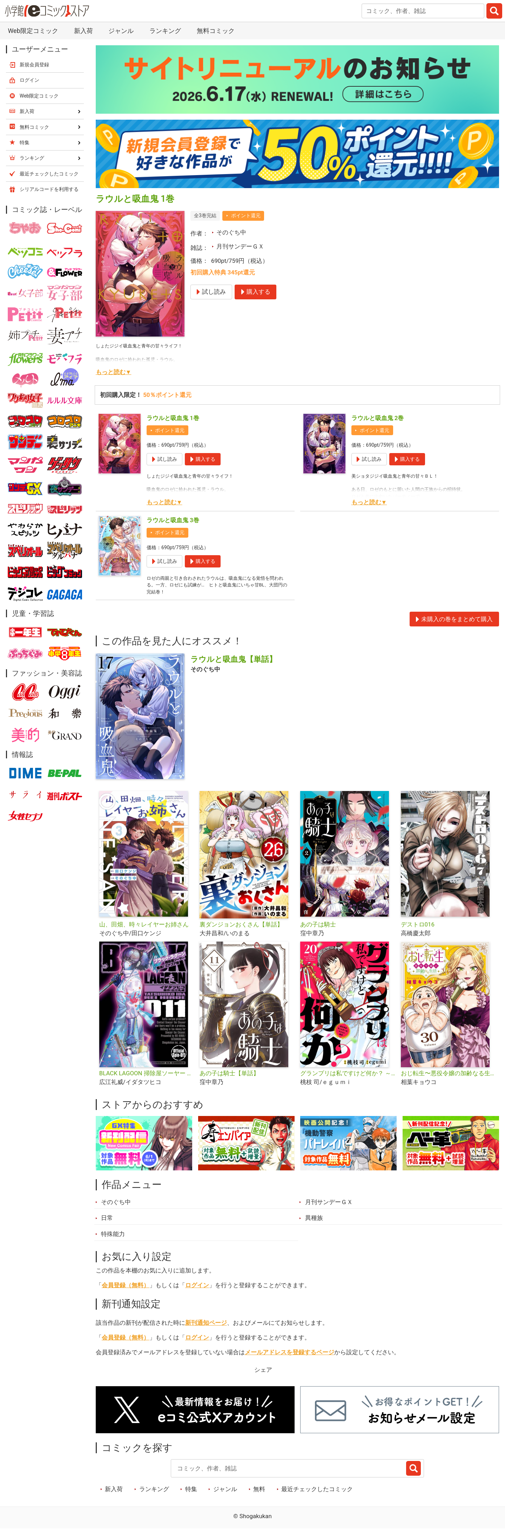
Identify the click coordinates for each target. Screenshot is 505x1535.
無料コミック (216, 30)
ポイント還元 (246, 215)
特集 (191, 1495)
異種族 (314, 1224)
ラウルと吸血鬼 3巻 (173, 520)
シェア (263, 1376)
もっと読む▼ (114, 372)
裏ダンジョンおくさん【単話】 (241, 930)
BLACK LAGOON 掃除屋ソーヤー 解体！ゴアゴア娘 (146, 1079)
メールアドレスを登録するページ (289, 1358)
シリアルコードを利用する (49, 189)
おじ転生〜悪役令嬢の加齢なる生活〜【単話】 (448, 1079)
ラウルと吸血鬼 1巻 (173, 417)
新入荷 (83, 30)
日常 (107, 1224)
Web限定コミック (33, 30)
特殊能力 (113, 1239)
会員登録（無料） (125, 1291)
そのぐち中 (231, 232)
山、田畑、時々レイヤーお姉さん (144, 930)
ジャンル (121, 30)
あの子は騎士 (318, 930)
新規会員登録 (34, 64)
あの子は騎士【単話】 (229, 1079)
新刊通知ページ (206, 1328)
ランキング (165, 30)
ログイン (197, 1291)
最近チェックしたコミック (317, 1495)
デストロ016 (418, 930)
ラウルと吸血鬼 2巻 (377, 417)
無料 (259, 1495)
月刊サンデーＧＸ (240, 246)
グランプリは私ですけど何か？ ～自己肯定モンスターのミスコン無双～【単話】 (347, 1079)
